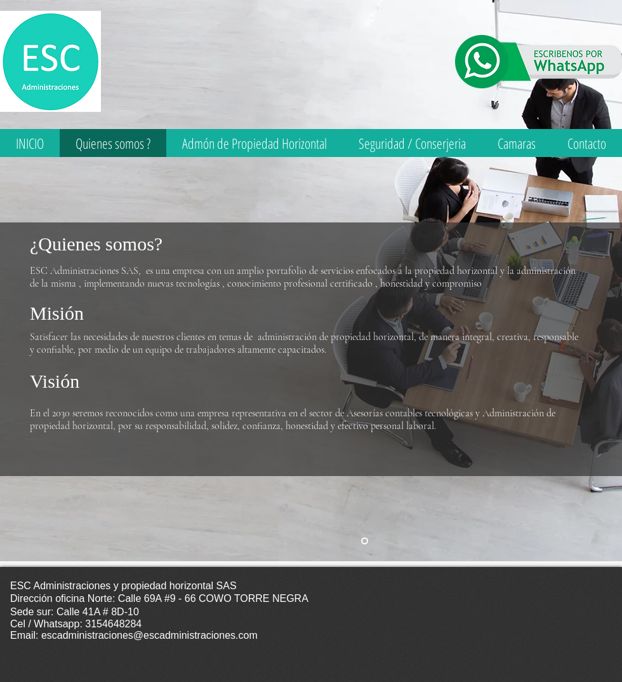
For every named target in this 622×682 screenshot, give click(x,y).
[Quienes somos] (364, 541)
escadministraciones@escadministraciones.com (149, 635)
